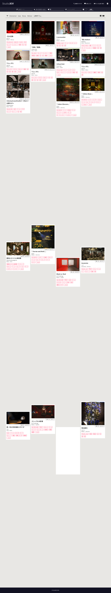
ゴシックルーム (40, 429)
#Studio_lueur (85, 434)
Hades (61, 67)
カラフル (15, 69)
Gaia (33, 50)
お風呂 (45, 257)
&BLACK (16, 42)
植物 (20, 44)
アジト (89, 99)
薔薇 (50, 429)
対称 (72, 282)
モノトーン (63, 72)
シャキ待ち (84, 104)
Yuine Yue (59, 66)
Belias (12, 66)
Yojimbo (37, 424)
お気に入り (88, 3)
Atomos (89, 266)
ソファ (73, 70)
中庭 (74, 72)
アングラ (94, 99)
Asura (36, 75)
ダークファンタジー (61, 115)
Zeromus (63, 40)
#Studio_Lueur (60, 43)
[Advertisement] (68, 451)
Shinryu (12, 39)
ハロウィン (69, 115)
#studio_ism (84, 269)
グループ (88, 102)
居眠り (95, 72)
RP (91, 269)
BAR (15, 109)
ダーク (83, 48)
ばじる (8, 38)
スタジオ (59, 282)
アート (65, 110)
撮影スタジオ (60, 284)
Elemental (83, 266)
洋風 (92, 271)
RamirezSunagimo (12, 260)
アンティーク (21, 264)
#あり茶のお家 (60, 279)
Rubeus (83, 41)
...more (8, 47)
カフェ (94, 269)
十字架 (67, 282)
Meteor (8, 39)
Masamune (87, 43)
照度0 (94, 434)
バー (83, 271)
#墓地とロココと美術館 (12, 264)
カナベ (58, 39)
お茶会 (69, 110)
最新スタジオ (78, 3)
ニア (82, 265)
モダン (58, 72)
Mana (82, 43)
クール (66, 43)
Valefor (62, 277)
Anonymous (10, 105)
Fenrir (36, 50)
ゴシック (8, 44)
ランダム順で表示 (100, 3)
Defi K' (8, 65)
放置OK (46, 429)
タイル (33, 262)
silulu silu (34, 49)
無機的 (94, 48)
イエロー (100, 99)
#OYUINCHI (84, 99)
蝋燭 (33, 432)
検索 (91, 9)
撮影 (14, 435)
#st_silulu (34, 53)
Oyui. (82, 96)
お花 (70, 279)
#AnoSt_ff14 (9, 109)
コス (23, 266)
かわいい (20, 69)
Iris (7, 429)
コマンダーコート (73, 43)
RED (25, 42)
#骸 (90, 45)
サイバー (98, 102)
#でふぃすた (9, 69)
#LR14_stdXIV (85, 45)
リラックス (69, 72)
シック (69, 70)
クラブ (23, 109)
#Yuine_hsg (59, 70)
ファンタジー (14, 44)
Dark (8, 433)
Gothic (21, 42)
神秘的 (33, 55)
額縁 (46, 55)
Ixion (11, 261)
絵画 (37, 55)
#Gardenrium (10, 42)
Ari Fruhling (60, 276)
